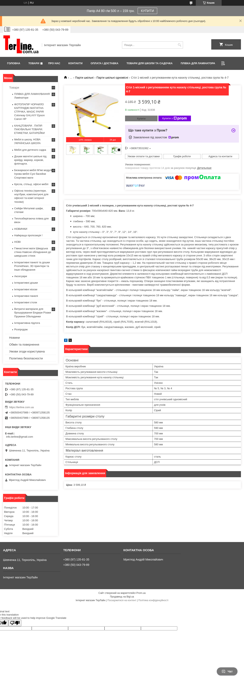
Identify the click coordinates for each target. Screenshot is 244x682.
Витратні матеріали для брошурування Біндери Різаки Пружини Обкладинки (32, 312)
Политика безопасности (26, 358)
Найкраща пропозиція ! (28, 235)
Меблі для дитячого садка (30, 149)
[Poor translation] (14, 623)
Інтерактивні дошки (26, 282)
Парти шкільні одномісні (112, 77)
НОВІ (17, 241)
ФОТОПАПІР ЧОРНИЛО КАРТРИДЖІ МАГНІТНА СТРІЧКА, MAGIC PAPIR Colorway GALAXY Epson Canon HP (29, 112)
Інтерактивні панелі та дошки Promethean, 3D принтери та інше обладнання (32, 266)
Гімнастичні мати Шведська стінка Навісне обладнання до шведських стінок (32, 252)
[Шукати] (179, 45)
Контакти (75, 63)
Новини (14, 337)
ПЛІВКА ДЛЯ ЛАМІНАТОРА (198, 63)
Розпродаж (21, 329)
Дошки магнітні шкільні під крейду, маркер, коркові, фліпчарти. (30, 160)
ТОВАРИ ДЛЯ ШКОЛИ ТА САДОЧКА (149, 63)
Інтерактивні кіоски (25, 289)
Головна (13, 63)
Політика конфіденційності (153, 600)
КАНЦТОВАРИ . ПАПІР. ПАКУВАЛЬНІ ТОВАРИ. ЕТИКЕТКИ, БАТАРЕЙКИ (29, 129)
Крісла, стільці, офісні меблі (31, 184)
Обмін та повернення (24, 344)
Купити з (174, 118)
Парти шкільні (84, 77)
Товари (33, 63)
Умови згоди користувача (27, 351)
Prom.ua (141, 593)
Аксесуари (20, 276)
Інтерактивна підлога (27, 322)
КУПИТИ (147, 11)
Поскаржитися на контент (121, 600)
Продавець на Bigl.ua (122, 596)
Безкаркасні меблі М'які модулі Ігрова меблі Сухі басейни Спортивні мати (33, 174)
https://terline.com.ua (21, 407)
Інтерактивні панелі (26, 295)
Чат (227, 671)
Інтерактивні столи (25, 302)
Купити (141, 118)
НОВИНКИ (20, 228)
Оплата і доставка (104, 63)
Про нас (54, 63)
